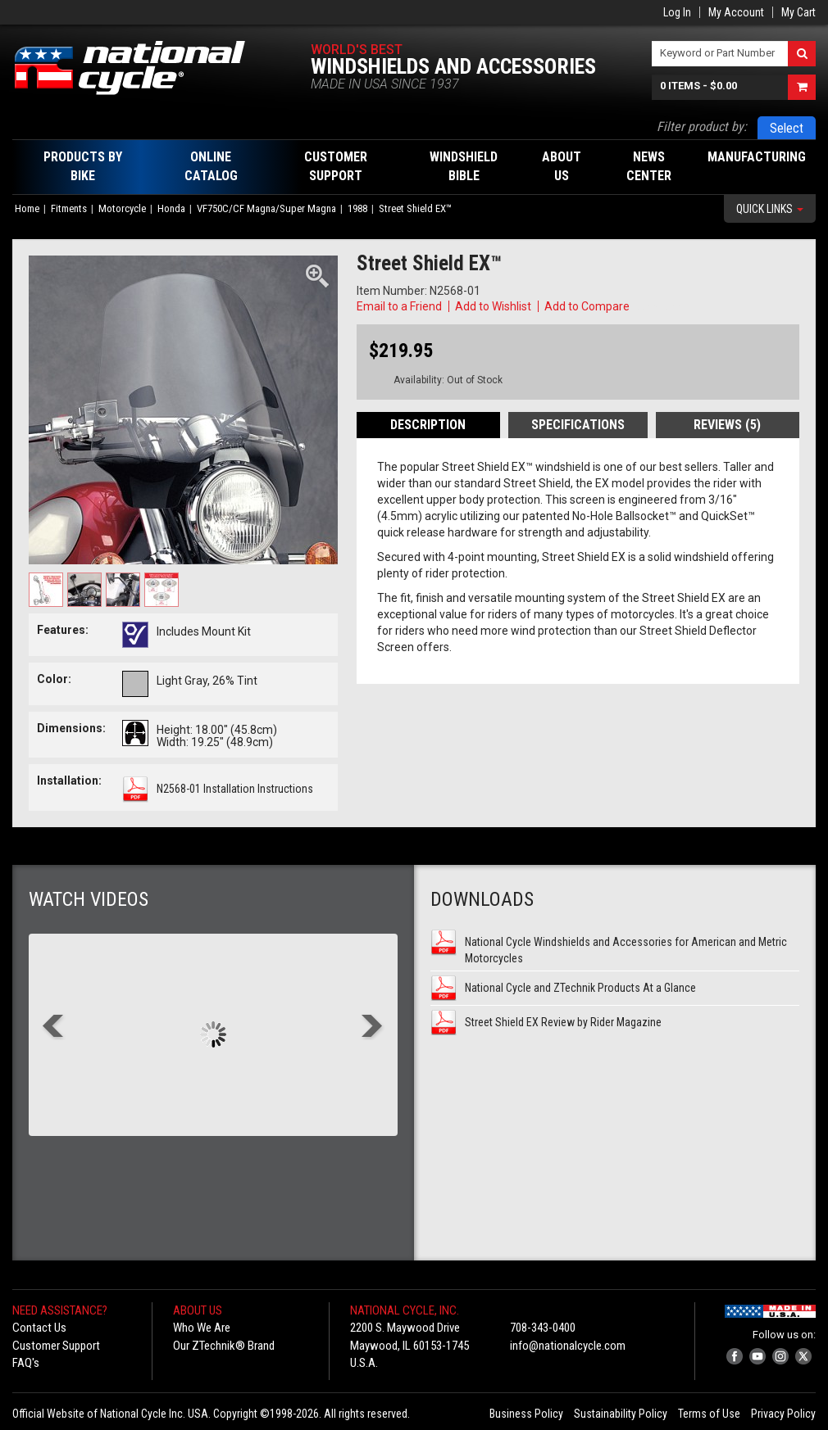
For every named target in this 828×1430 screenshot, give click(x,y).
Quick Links (769, 208)
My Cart (798, 12)
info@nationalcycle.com (568, 1345)
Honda (171, 208)
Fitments (69, 208)
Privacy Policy (783, 1413)
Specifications (578, 424)
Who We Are (201, 1327)
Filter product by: (702, 126)
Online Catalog (211, 166)
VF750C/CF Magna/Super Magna (266, 208)
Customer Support (56, 1345)
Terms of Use (709, 1413)
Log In (677, 12)
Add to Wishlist (493, 306)
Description (428, 424)
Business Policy (526, 1413)
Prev (53, 1027)
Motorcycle (122, 208)
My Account (736, 12)
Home (27, 208)
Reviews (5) (727, 424)
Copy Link (656, 306)
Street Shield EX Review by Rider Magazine (563, 1022)
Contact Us (39, 1327)
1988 (357, 208)
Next (372, 1027)
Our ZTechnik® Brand (224, 1345)
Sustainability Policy (620, 1413)
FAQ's (25, 1362)
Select (786, 128)
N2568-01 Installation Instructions (235, 788)
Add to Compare (587, 306)
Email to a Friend (399, 306)
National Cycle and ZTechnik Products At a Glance (580, 987)
